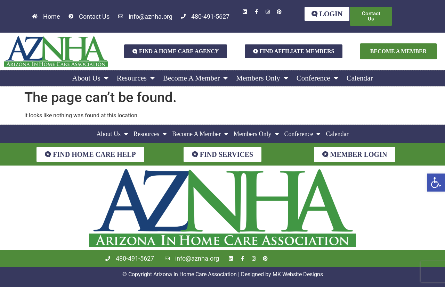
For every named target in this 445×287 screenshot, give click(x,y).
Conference (317, 78)
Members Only (262, 78)
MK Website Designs (298, 274)
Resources (136, 78)
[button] (436, 183)
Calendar (360, 78)
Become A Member (195, 78)
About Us (90, 78)
